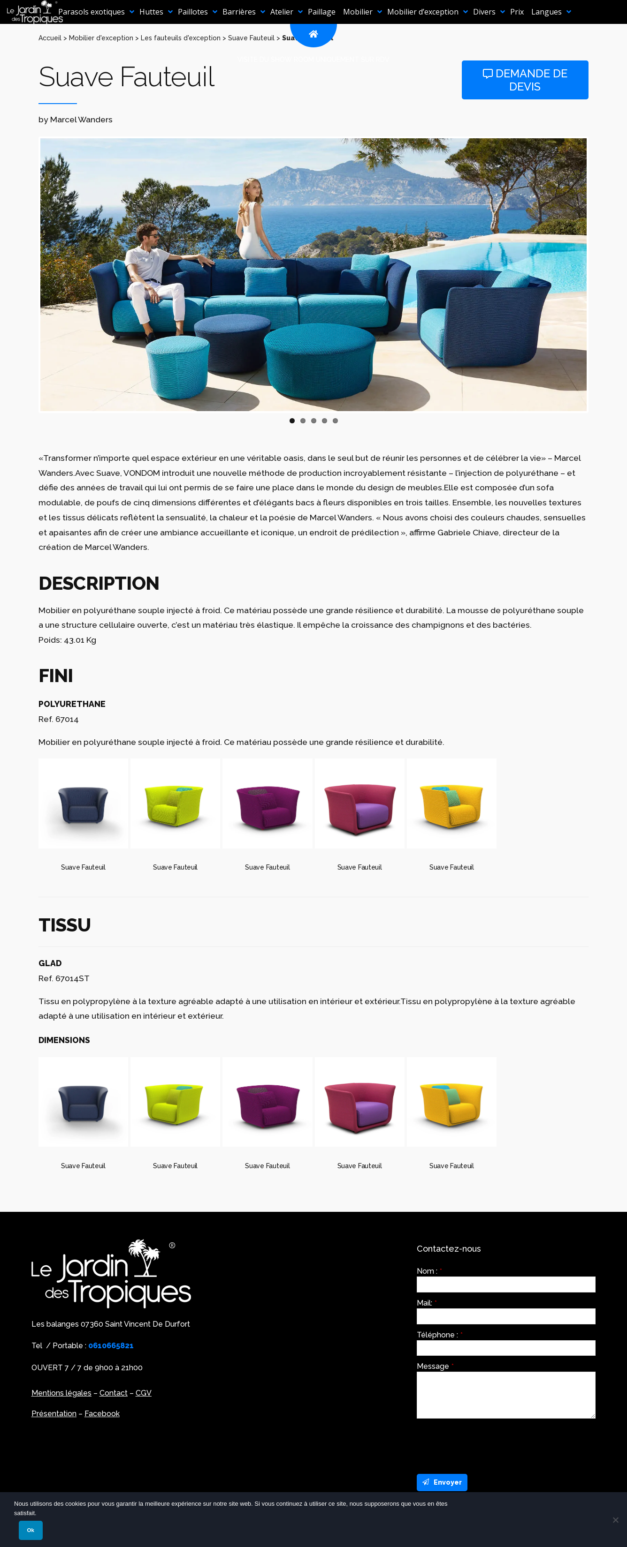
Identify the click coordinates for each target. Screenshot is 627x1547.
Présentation (53, 1413)
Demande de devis (525, 80)
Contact (113, 1393)
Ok (30, 1530)
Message (435, 1366)
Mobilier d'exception (101, 38)
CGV (144, 1393)
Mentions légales (61, 1393)
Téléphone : (440, 1335)
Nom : (429, 1271)
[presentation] (488, 1444)
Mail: (427, 1303)
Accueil (49, 38)
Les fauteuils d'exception (181, 38)
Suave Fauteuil (251, 38)
